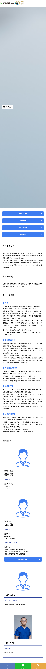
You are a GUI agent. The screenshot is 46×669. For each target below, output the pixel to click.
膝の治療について (23, 559)
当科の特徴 (23, 221)
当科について (23, 214)
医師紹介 (23, 235)
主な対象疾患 (23, 228)
